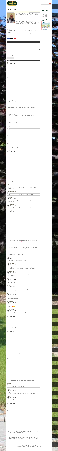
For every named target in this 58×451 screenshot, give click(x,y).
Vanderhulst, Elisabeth (45, 13)
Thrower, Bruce (44, 14)
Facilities (33, 7)
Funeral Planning (16, 7)
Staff (36, 7)
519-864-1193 (47, 1)
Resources (39, 7)
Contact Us (21, 7)
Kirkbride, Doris (44, 16)
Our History (29, 7)
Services (25, 7)
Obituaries (11, 7)
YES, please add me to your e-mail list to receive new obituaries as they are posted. (19, 55)
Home (8, 7)
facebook (29, 449)
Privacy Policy (42, 447)
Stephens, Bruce (44, 15)
